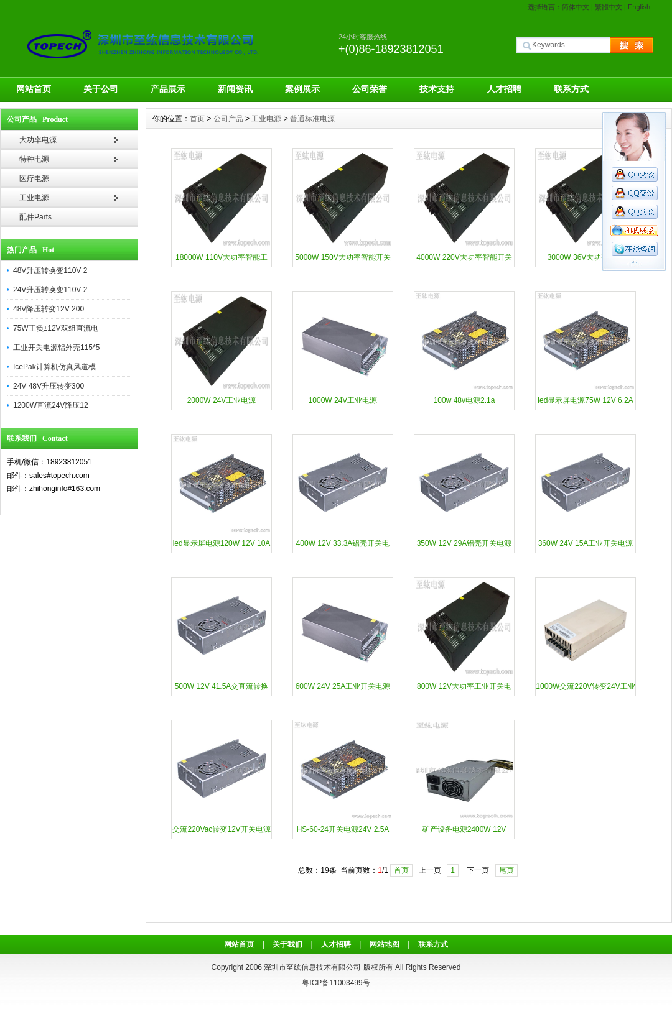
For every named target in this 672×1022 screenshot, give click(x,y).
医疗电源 (34, 178)
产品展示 (168, 89)
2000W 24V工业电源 (221, 400)
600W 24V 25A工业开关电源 (343, 686)
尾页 (506, 870)
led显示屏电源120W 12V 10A (222, 543)
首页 (197, 118)
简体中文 (575, 7)
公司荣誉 (369, 89)
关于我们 (287, 944)
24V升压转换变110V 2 (50, 289)
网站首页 (33, 89)
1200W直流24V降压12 (50, 405)
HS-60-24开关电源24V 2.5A (343, 829)
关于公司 (100, 89)
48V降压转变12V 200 (48, 309)
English (639, 7)
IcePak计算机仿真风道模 (54, 366)
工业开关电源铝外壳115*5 (56, 347)
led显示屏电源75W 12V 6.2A (585, 400)
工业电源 (34, 197)
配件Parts (35, 217)
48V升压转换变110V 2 (50, 270)
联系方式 (571, 89)
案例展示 (302, 89)
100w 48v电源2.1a (464, 400)
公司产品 (228, 118)
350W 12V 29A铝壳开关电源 (464, 543)
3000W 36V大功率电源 (586, 257)
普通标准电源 (312, 118)
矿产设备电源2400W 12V (464, 829)
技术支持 (436, 89)
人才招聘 (504, 89)
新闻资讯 (235, 89)
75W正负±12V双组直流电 (55, 328)
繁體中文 (608, 7)
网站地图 (384, 944)
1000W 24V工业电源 (343, 400)
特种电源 (34, 159)
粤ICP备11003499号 (336, 982)
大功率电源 (38, 140)
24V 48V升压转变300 (48, 386)
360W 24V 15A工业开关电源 (585, 543)
